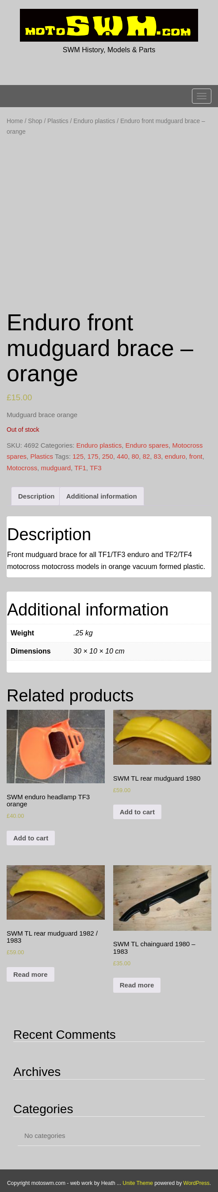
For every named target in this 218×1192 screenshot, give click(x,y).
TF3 (96, 468)
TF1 (80, 468)
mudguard (56, 468)
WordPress (197, 1183)
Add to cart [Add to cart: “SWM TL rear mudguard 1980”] (137, 812)
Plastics (58, 121)
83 (157, 456)
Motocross (22, 468)
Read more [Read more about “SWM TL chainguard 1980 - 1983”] (137, 985)
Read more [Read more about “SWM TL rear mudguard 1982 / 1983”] (30, 974)
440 (122, 456)
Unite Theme (137, 1183)
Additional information (101, 496)
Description (36, 496)
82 (146, 456)
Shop (35, 121)
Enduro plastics (94, 121)
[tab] (36, 496)
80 (135, 456)
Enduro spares (147, 445)
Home (15, 121)
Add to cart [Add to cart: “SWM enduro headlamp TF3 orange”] (30, 838)
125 (78, 456)
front (196, 456)
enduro (175, 456)
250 (107, 456)
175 (92, 456)
